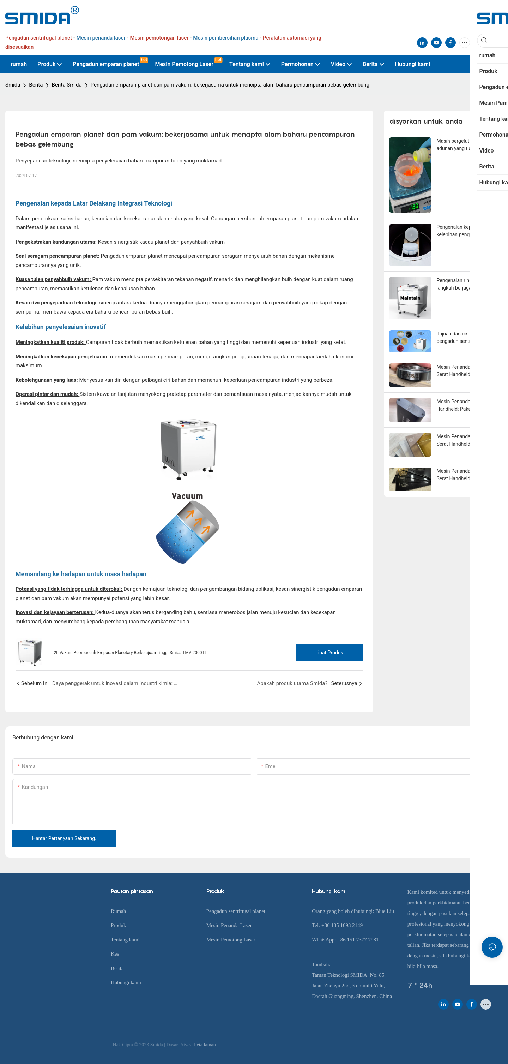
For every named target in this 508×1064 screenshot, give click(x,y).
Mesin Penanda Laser (229, 925)
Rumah (118, 911)
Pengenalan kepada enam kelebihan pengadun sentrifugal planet (465, 231)
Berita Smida (66, 85)
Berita (36, 85)
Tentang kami (125, 940)
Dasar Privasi (180, 1044)
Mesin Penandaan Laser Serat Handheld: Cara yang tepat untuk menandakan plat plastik (466, 475)
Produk (118, 925)
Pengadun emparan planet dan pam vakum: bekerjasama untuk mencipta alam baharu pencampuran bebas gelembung (230, 85)
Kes (115, 954)
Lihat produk (329, 652)
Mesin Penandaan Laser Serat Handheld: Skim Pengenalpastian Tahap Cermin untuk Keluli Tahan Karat (465, 371)
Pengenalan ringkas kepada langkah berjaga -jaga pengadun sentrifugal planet (467, 285)
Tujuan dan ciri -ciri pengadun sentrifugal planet (460, 338)
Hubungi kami (126, 982)
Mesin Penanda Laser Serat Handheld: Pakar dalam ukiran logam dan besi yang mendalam (467, 406)
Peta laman (205, 1044)
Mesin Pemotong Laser (230, 940)
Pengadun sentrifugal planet (235, 911)
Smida (12, 85)
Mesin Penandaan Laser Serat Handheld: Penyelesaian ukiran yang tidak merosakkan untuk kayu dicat (464, 441)
